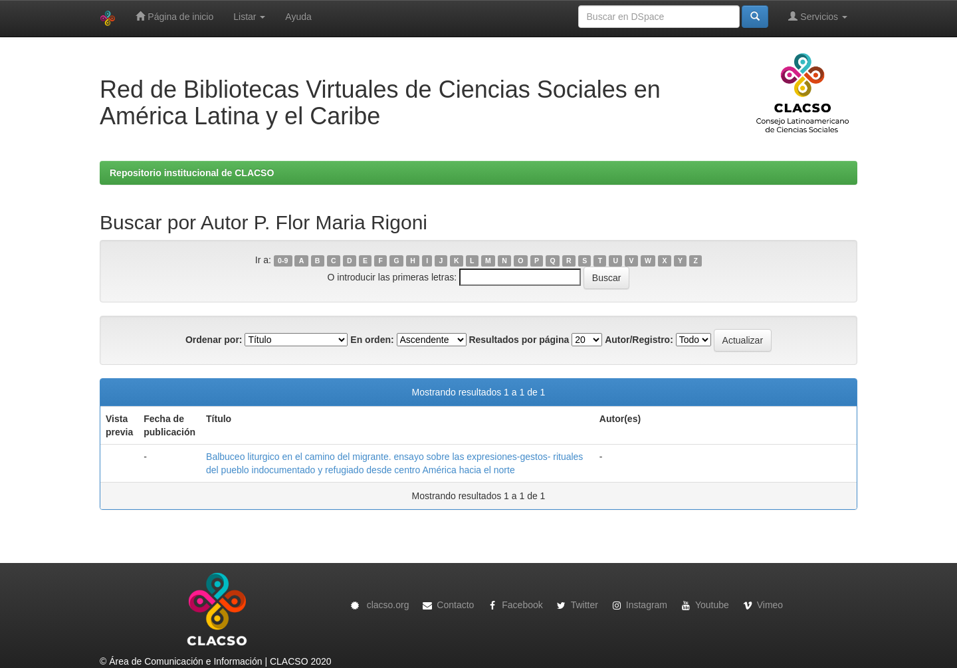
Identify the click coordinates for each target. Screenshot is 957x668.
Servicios (817, 16)
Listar (249, 16)
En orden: (371, 339)
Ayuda (298, 16)
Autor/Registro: (639, 339)
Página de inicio (174, 16)
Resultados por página (519, 339)
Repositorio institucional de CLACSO (192, 172)
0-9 (283, 261)
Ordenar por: (214, 339)
